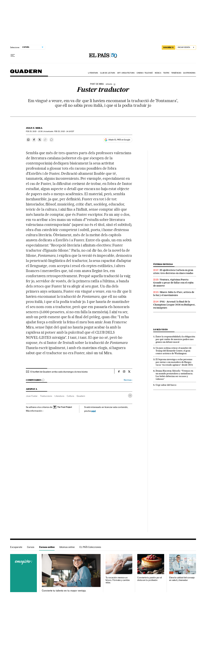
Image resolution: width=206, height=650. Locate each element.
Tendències (176, 73)
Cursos (30, 547)
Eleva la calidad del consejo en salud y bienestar (182, 578)
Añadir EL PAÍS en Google (119, 140)
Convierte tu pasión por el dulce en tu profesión (149, 578)
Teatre (166, 73)
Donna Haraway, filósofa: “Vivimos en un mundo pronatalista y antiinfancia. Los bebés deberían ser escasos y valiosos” (174, 374)
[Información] (114, 84)
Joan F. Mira (34, 128)
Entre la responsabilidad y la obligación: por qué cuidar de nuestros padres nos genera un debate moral (175, 339)
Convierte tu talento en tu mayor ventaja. (64, 590)
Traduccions (46, 396)
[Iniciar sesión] (186, 47)
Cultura (70, 396)
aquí (93, 410)
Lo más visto (160, 329)
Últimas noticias (163, 264)
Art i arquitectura (126, 73)
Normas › (128, 380)
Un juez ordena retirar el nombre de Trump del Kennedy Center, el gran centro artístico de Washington (174, 351)
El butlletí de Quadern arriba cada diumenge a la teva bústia (59, 371)
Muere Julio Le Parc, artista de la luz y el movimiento (173, 294)
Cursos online (47, 547)
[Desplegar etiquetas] (130, 395)
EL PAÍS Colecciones (90, 547)
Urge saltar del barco (166, 385)
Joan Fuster (31, 396)
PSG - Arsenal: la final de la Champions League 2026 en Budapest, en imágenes (174, 304)
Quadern (26, 72)
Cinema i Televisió (145, 73)
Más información (34, 410)
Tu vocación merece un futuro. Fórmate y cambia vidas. (118, 580)
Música (158, 73)
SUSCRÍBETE (168, 47)
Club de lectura (107, 73)
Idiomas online (67, 547)
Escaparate (16, 547)
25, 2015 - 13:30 (34, 131)
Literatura (93, 73)
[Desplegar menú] (12, 55)
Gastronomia (189, 73)
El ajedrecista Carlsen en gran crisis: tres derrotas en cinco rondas (173, 272)
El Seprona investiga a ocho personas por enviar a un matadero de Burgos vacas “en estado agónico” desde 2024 (174, 362)
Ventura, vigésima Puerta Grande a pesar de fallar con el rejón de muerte (173, 282)
